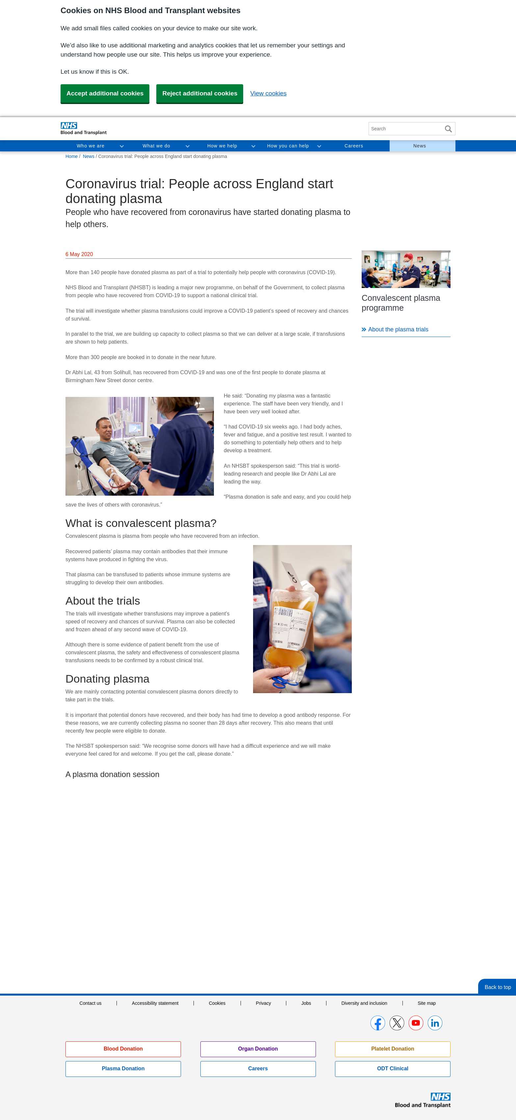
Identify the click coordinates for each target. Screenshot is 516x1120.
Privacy (263, 1003)
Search (448, 128)
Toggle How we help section (253, 145)
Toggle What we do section (187, 145)
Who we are (91, 145)
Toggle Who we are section (121, 145)
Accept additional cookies (104, 93)
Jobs (306, 1003)
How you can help (288, 145)
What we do (156, 145)
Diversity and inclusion (364, 1003)
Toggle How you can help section (319, 145)
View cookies (268, 93)
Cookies (217, 1003)
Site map (427, 1003)
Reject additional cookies (199, 93)
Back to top (498, 987)
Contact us (91, 1003)
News (419, 145)
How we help (222, 145)
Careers (354, 145)
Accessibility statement (155, 1003)
